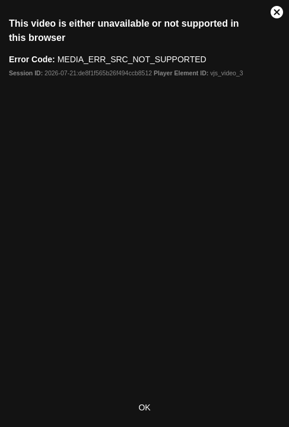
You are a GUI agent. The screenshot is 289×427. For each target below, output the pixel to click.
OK (144, 407)
